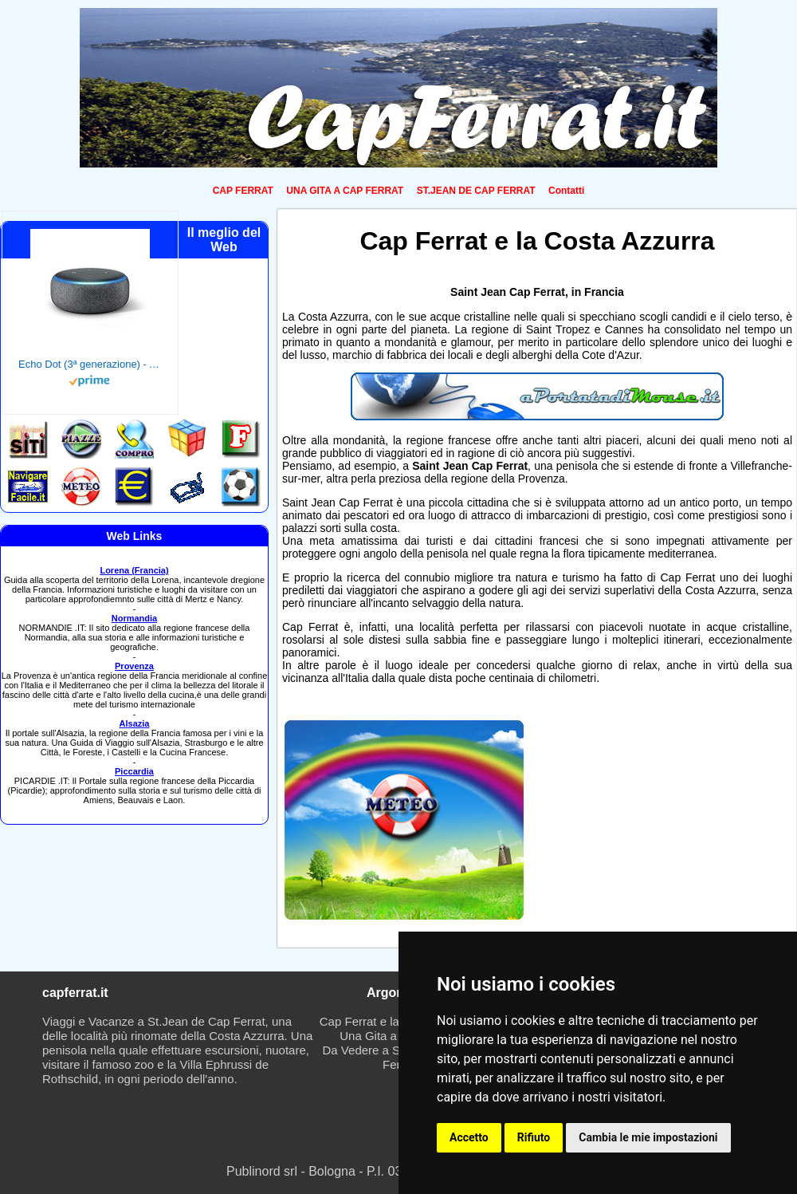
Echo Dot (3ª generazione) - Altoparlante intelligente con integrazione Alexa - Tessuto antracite (90, 364)
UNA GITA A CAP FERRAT (344, 190)
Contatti (566, 190)
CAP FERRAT (243, 190)
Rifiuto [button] (534, 1137)
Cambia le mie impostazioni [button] (648, 1137)
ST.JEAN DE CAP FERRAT (476, 190)
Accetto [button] (469, 1137)
